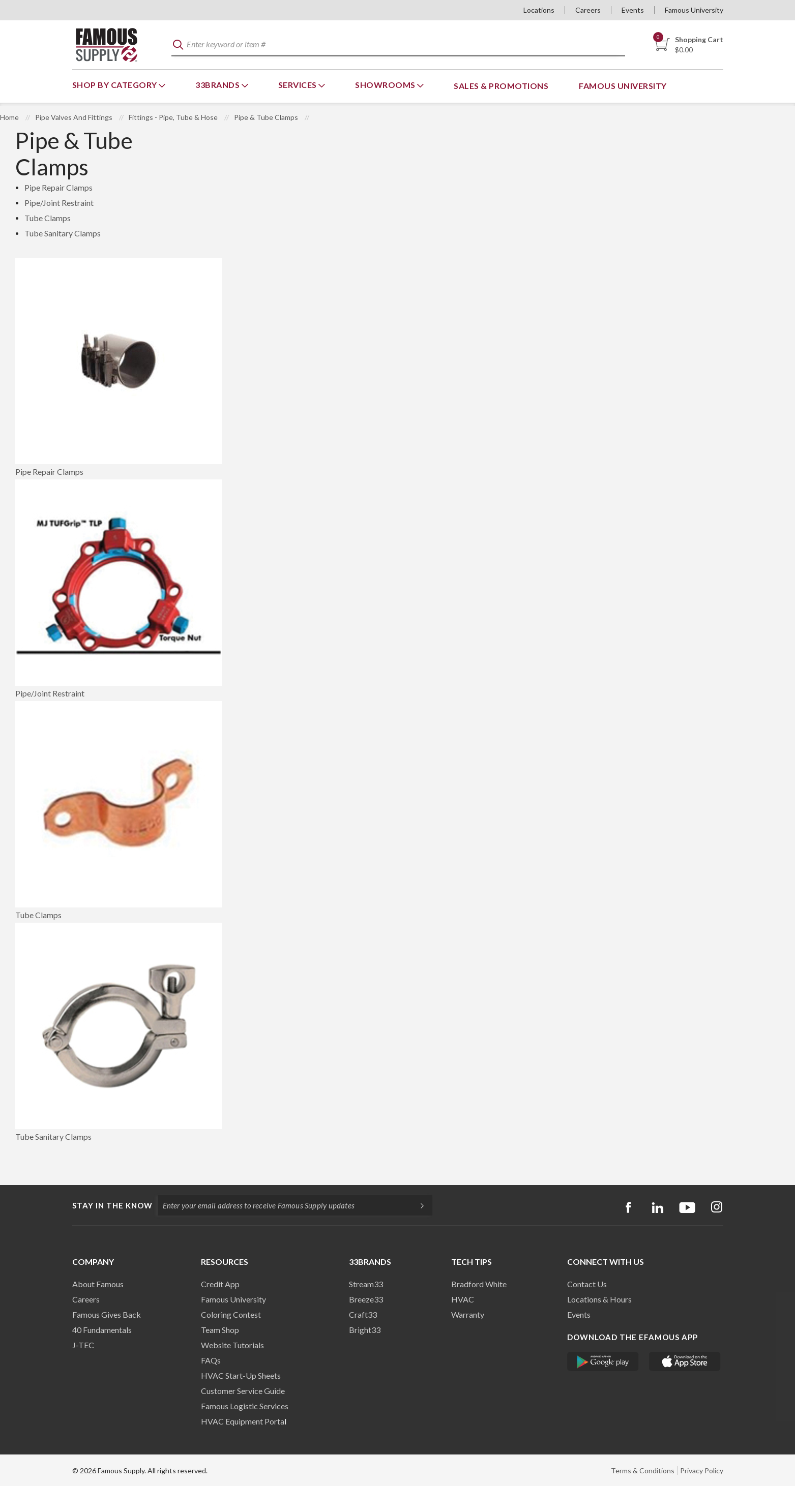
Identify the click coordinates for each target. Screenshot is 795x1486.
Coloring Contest (231, 1314)
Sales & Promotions (501, 85)
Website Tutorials (232, 1345)
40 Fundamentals (102, 1330)
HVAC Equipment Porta (242, 1421)
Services (298, 84)
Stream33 (366, 1284)
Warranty (467, 1314)
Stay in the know (112, 1205)
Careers (588, 10)
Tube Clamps (47, 218)
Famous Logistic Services (244, 1406)
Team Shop (220, 1330)
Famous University (694, 10)
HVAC (462, 1299)
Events (633, 10)
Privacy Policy (701, 1470)
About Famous (98, 1284)
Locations (538, 10)
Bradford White (479, 1284)
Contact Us (587, 1284)
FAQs (211, 1360)
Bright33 (364, 1330)
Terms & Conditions (642, 1470)
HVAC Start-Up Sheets (241, 1375)
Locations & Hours (599, 1299)
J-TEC (83, 1345)
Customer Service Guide (243, 1391)
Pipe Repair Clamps (58, 187)
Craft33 (363, 1314)
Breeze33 (366, 1299)
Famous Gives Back (106, 1314)
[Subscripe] (417, 1205)
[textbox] (398, 45)
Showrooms (386, 84)
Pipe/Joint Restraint (59, 202)
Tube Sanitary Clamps (62, 233)
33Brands (218, 84)
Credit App (220, 1284)
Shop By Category (115, 84)
